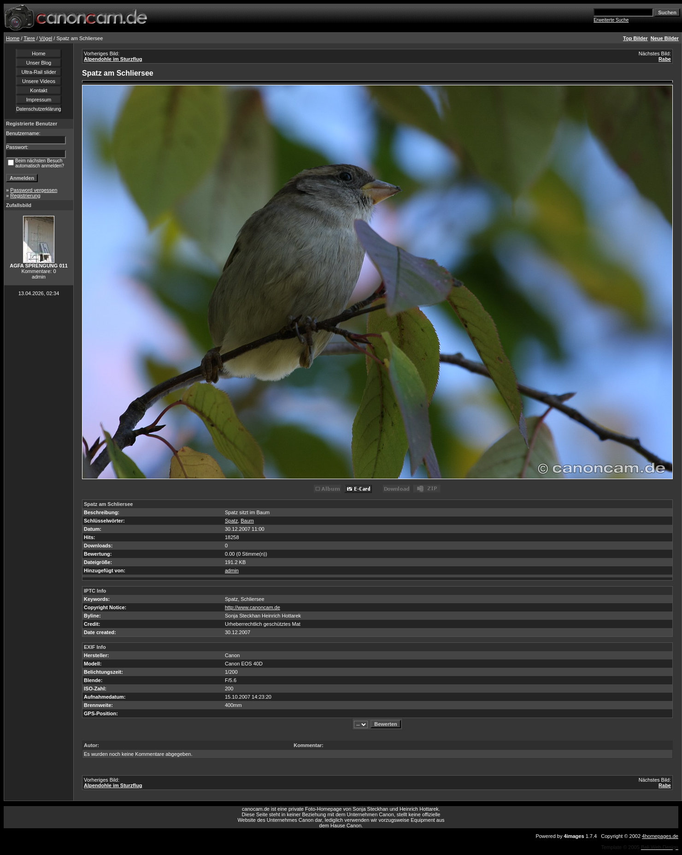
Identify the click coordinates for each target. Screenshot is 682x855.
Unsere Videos (38, 81)
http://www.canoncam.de (252, 607)
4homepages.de (660, 836)
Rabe (664, 59)
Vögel (45, 38)
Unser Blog (38, 62)
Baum (247, 520)
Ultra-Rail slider (38, 72)
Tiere (29, 38)
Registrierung (25, 195)
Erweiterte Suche (611, 20)
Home (12, 38)
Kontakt (38, 90)
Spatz (231, 520)
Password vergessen (33, 190)
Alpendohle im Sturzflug (113, 59)
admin (232, 570)
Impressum (38, 99)
